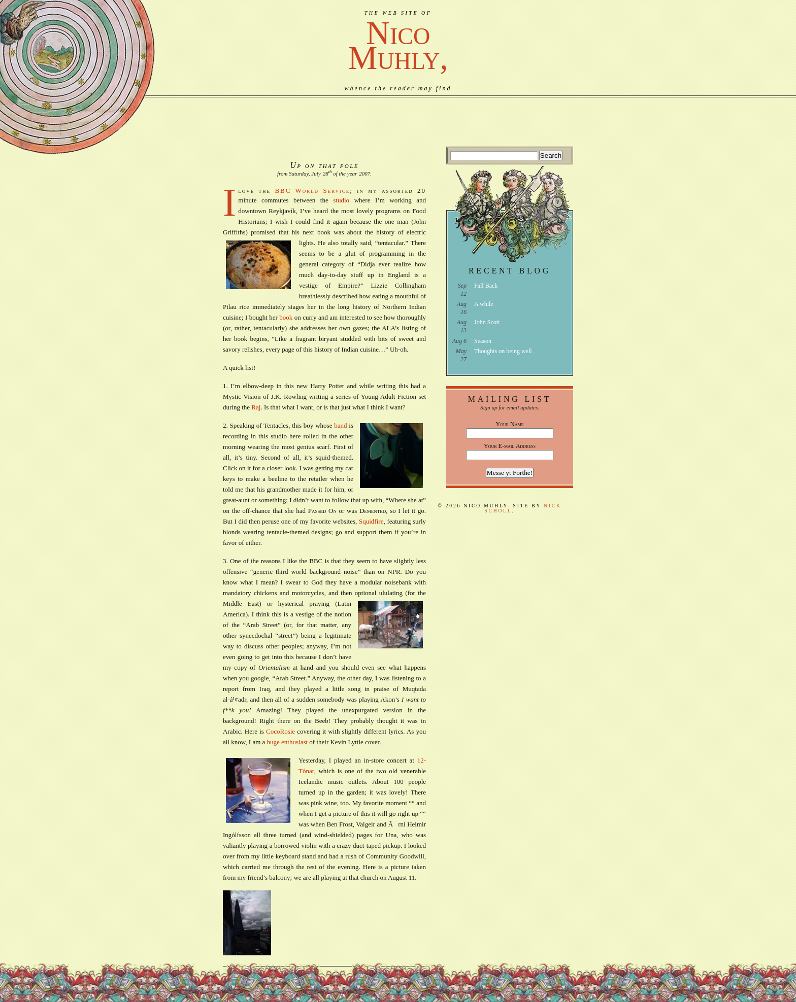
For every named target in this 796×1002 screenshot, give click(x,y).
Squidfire (371, 521)
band (340, 425)
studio (341, 200)
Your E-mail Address (510, 446)
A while (483, 303)
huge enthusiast (288, 742)
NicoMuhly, (398, 45)
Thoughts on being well (503, 351)
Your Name (510, 424)
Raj (255, 407)
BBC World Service (312, 190)
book (285, 317)
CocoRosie (280, 731)
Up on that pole (324, 165)
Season (482, 340)
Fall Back (486, 285)
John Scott (487, 322)
